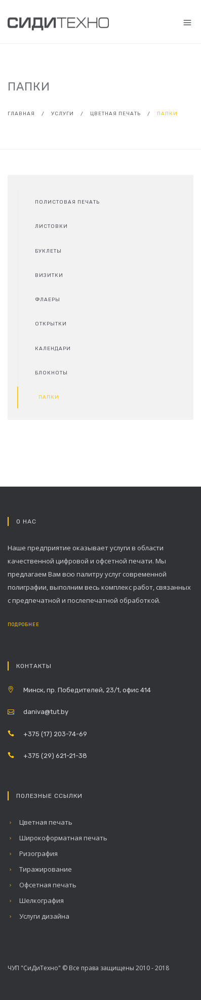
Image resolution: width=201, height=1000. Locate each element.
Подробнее (32, 624)
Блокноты (51, 373)
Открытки (51, 324)
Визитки (49, 275)
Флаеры (47, 300)
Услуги (62, 114)
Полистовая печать (67, 202)
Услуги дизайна (38, 916)
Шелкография (36, 900)
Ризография (33, 853)
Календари (53, 349)
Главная (21, 114)
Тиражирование (40, 869)
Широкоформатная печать (57, 837)
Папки (48, 397)
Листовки (51, 226)
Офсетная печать (42, 884)
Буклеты (48, 251)
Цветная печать (115, 114)
